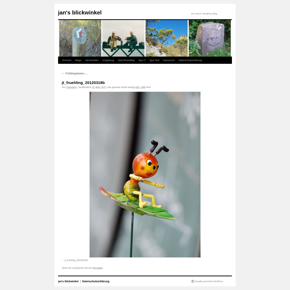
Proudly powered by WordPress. (209, 281)
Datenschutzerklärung (190, 60)
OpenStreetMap (126, 60)
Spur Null (154, 60)
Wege (78, 60)
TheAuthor (71, 87)
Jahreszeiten (92, 60)
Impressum (169, 60)
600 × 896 (140, 87)
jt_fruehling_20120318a (76, 260)
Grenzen (66, 60)
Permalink (97, 268)
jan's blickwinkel (80, 12)
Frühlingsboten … (75, 73)
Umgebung (108, 60)
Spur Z (142, 60)
